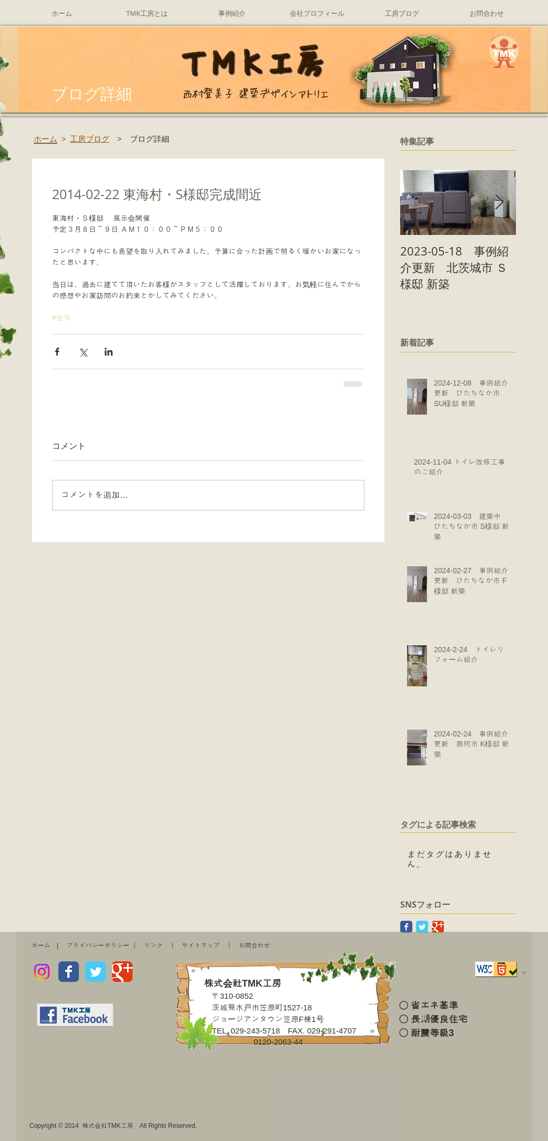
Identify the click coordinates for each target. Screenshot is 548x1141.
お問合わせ (254, 945)
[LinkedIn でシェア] (109, 352)
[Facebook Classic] (406, 927)
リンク (153, 945)
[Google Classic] (438, 927)
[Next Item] (499, 203)
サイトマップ (201, 945)
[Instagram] (42, 971)
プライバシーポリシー (97, 945)
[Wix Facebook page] (68, 971)
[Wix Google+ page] (122, 971)
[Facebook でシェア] (57, 352)
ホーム (41, 945)
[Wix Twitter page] (95, 971)
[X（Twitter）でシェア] (83, 352)
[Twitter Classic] (422, 927)
